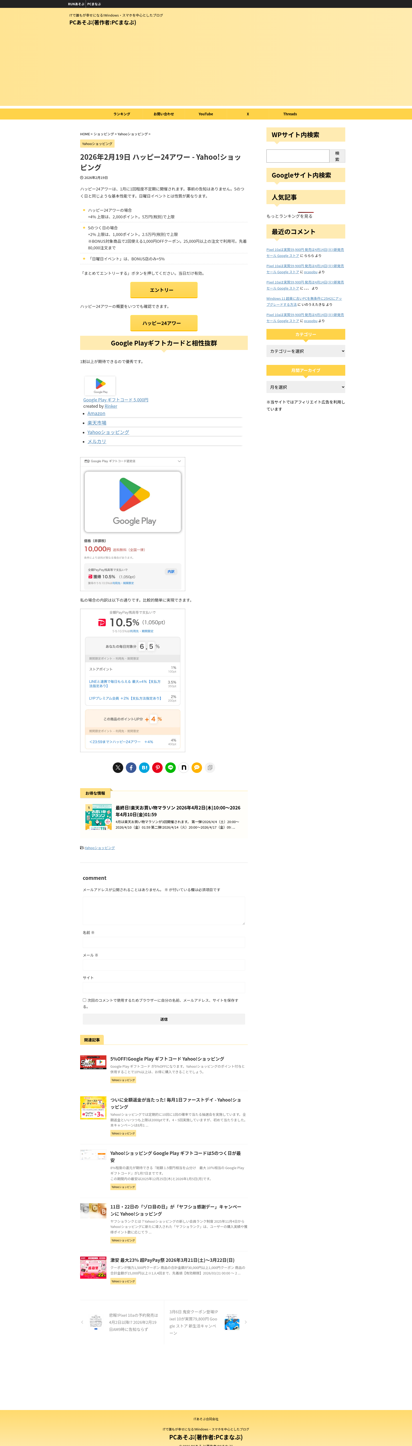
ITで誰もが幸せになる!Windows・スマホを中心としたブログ (206, 1429)
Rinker (111, 401)
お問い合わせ (163, 113)
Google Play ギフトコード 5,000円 (115, 395)
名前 (89, 947)
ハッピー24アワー (162, 319)
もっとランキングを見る (289, 216)
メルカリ (95, 431)
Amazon (94, 407)
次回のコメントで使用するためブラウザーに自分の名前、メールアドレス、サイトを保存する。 (160, 1018)
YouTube (206, 113)
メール (90, 970)
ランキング (121, 113)
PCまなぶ (94, 4)
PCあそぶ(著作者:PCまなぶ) (102, 22)
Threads (290, 113)
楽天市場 (95, 415)
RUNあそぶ (76, 4)
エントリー (162, 288)
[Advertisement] (206, 69)
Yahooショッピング (104, 423)
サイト (88, 992)
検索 (337, 156)
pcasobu (310, 271)
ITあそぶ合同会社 (206, 1419)
